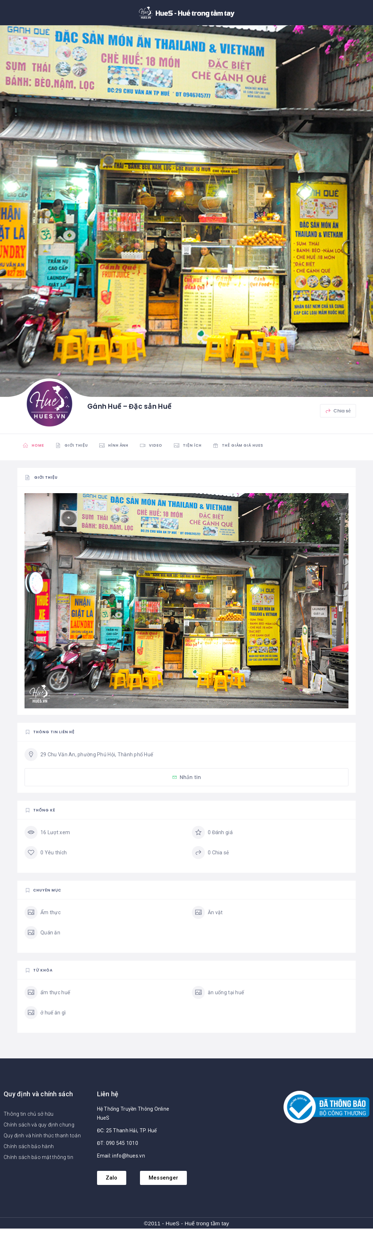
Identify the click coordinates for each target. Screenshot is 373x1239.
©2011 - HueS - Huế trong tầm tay (186, 1223)
